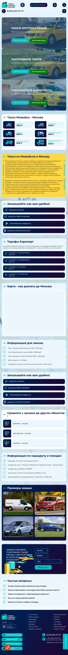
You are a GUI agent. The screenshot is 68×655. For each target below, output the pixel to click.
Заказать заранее (35, 629)
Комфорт (19, 124)
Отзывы (57, 619)
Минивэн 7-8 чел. (22, 141)
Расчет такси (33, 626)
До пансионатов (60, 614)
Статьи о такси (59, 629)
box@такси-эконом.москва (56, 642)
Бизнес (19, 132)
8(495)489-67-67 (15, 11)
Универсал (52, 124)
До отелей (57, 624)
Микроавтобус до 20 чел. (55, 141)
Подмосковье (34, 617)
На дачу (57, 617)
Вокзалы (32, 624)
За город (57, 622)
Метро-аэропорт (60, 626)
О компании (33, 614)
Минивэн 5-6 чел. (54, 132)
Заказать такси (20, 40)
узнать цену (43, 567)
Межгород (32, 619)
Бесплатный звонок (39, 40)
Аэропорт (32, 622)
